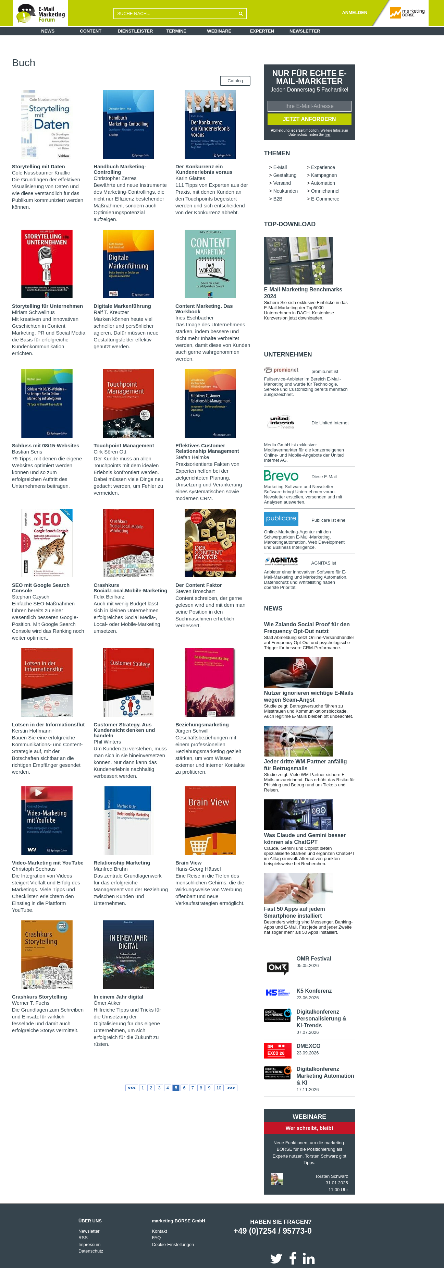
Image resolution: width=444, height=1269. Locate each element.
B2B (200, 61)
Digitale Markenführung (122, 306)
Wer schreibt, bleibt (309, 1128)
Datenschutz (90, 1251)
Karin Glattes (190, 178)
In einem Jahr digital (118, 997)
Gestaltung (164, 56)
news (273, 608)
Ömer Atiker (107, 1003)
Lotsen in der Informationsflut (48, 724)
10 (219, 1087)
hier (328, 134)
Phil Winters (107, 742)
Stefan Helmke (192, 457)
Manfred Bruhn (110, 869)
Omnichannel (177, 61)
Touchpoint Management (124, 445)
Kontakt (159, 1231)
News (47, 31)
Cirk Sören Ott (110, 452)
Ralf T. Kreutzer (111, 312)
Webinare (219, 31)
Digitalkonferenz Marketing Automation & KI (325, 1076)
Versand (219, 56)
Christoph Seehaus (34, 869)
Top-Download (290, 224)
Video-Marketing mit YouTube (48, 863)
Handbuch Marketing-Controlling (120, 169)
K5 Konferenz (314, 991)
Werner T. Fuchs (30, 1003)
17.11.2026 (307, 1089)
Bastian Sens (27, 452)
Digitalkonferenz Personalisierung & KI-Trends (321, 1018)
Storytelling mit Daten (38, 166)
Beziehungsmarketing (202, 724)
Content (90, 31)
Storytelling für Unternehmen (47, 306)
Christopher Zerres (115, 178)
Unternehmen (288, 354)
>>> (231, 1087)
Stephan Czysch (30, 597)
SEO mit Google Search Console (41, 587)
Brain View (188, 863)
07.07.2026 (307, 1032)
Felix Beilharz (109, 597)
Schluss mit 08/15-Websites (45, 445)
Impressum (89, 1244)
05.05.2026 (307, 965)
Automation (118, 61)
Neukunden (146, 61)
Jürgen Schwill (192, 731)
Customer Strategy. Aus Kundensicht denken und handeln (124, 730)
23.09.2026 (307, 1052)
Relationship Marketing (122, 863)
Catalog (235, 80)
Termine (176, 31)
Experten (262, 31)
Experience (136, 56)
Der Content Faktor (198, 585)
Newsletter (304, 31)
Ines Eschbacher (194, 318)
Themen (277, 153)
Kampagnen (193, 56)
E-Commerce (223, 61)
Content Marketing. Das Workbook (204, 308)
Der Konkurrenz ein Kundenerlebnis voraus (204, 169)
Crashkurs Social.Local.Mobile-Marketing (130, 587)
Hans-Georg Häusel (198, 869)
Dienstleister (135, 31)
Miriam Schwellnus (33, 312)
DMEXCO (308, 1046)
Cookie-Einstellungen (173, 1244)
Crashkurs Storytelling (39, 997)
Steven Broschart (195, 591)
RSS (83, 1237)
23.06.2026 (307, 997)
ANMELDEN (354, 12)
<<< (132, 1087)
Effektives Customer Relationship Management (207, 448)
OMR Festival (313, 959)
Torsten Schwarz (331, 1176)
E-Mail (113, 56)
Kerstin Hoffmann (32, 731)
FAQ (156, 1237)
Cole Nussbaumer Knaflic (41, 173)
